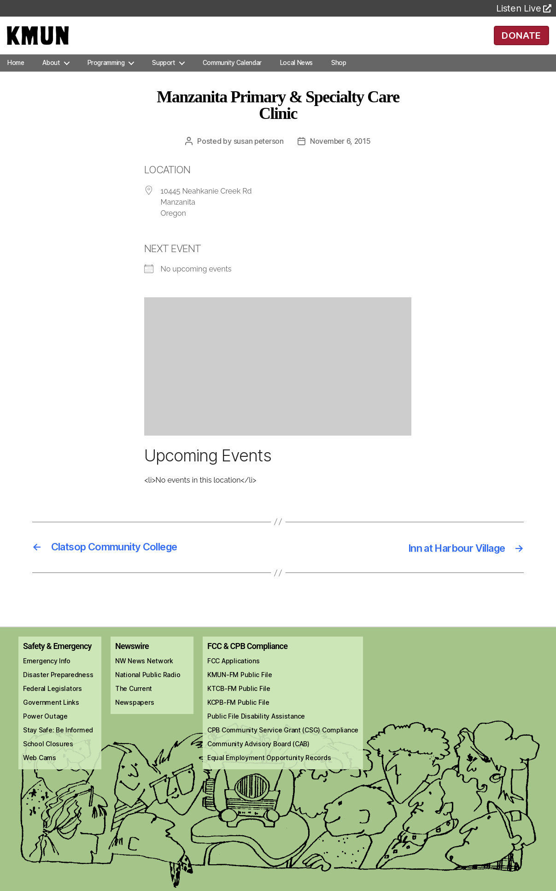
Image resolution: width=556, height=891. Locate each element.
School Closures (48, 756)
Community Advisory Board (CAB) (258, 756)
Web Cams (39, 770)
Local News (296, 75)
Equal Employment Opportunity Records (269, 770)
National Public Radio (147, 687)
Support (163, 75)
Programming (106, 75)
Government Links (51, 715)
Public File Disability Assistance (256, 728)
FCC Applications (233, 673)
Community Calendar (232, 75)
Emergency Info (46, 673)
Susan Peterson (257, 154)
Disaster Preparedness (58, 687)
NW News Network (144, 673)
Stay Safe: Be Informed (58, 742)
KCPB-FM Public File (238, 715)
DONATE (521, 41)
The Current (133, 701)
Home (15, 75)
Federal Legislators (52, 701)
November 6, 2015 (341, 154)
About (50, 75)
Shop (338, 75)
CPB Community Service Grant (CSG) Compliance (282, 742)
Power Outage (45, 728)
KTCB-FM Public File (238, 701)
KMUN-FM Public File (239, 687)
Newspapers (134, 715)
